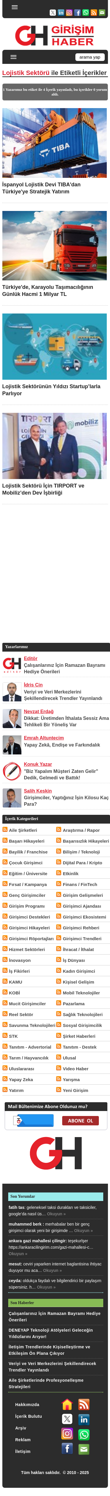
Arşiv (20, 1428)
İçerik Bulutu (28, 1416)
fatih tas (17, 1207)
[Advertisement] (55, 582)
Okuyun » (56, 1214)
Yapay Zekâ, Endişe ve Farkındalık (62, 744)
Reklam (23, 1439)
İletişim (23, 1451)
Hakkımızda (27, 1404)
